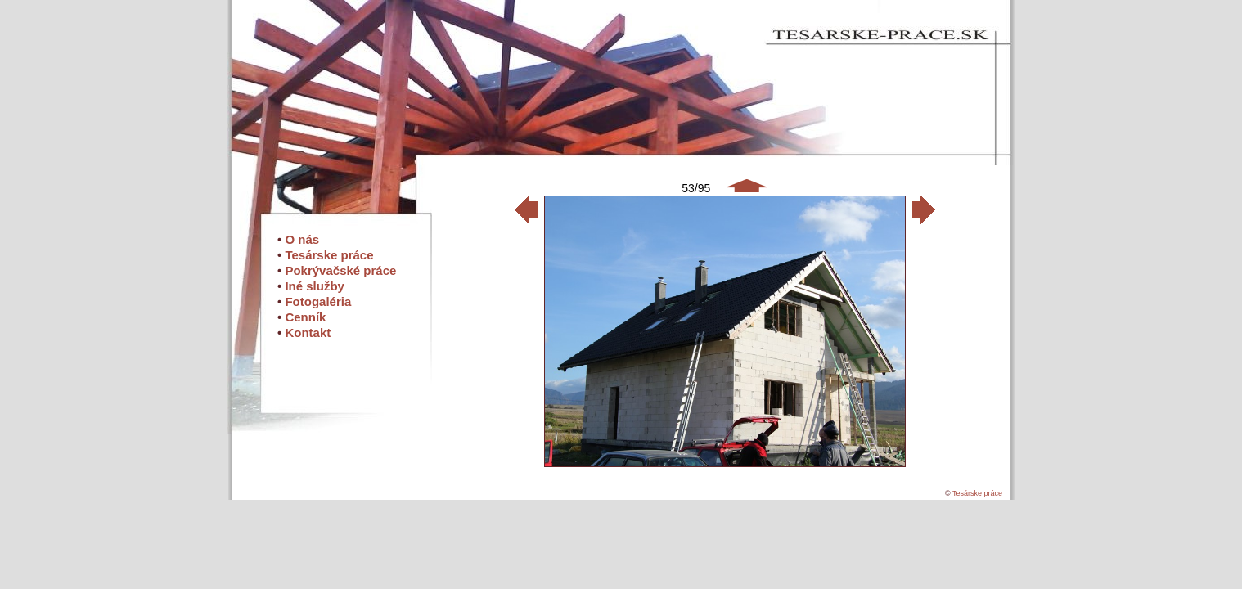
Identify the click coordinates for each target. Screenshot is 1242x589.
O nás (302, 239)
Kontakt (308, 332)
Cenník (305, 317)
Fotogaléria (318, 301)
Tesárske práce (329, 255)
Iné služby (314, 286)
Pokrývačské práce (340, 270)
